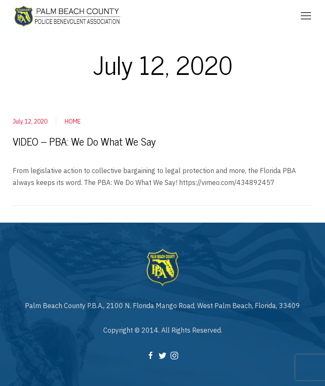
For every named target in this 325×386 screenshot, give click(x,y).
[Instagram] (174, 355)
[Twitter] (162, 355)
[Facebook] (150, 355)
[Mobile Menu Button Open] (306, 16)
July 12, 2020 (30, 121)
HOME (73, 121)
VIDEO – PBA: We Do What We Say (84, 141)
